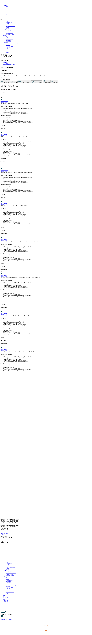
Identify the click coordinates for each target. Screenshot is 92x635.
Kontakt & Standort (10, 51)
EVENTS (5, 29)
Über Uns (8, 47)
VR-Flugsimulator (10, 46)
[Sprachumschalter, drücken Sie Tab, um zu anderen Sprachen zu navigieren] (4, 13)
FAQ (4, 595)
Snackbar (8, 45)
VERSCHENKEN (4, 101)
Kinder (7, 27)
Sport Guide (8, 40)
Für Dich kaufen (4, 102)
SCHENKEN (6, 6)
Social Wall (5, 597)
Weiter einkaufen (8, 619)
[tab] (5, 81)
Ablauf (7, 23)
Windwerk (5, 42)
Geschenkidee (9, 22)
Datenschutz (5, 600)
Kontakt (2, 534)
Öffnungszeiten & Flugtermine (12, 43)
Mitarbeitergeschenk (10, 34)
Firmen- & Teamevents (11, 32)
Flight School (9, 36)
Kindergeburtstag (9, 33)
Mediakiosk (5, 596)
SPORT (4, 35)
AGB (4, 599)
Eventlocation (9, 30)
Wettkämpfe (8, 41)
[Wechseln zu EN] (6, 14)
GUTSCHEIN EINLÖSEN (9, 8)
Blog (7, 48)
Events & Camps (9, 39)
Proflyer (7, 37)
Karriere (7, 52)
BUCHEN (5, 5)
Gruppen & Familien (10, 26)
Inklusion (8, 28)
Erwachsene (8, 24)
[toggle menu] (1, 19)
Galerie (7, 49)
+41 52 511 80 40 (4, 533)
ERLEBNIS (5, 21)
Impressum (5, 601)
